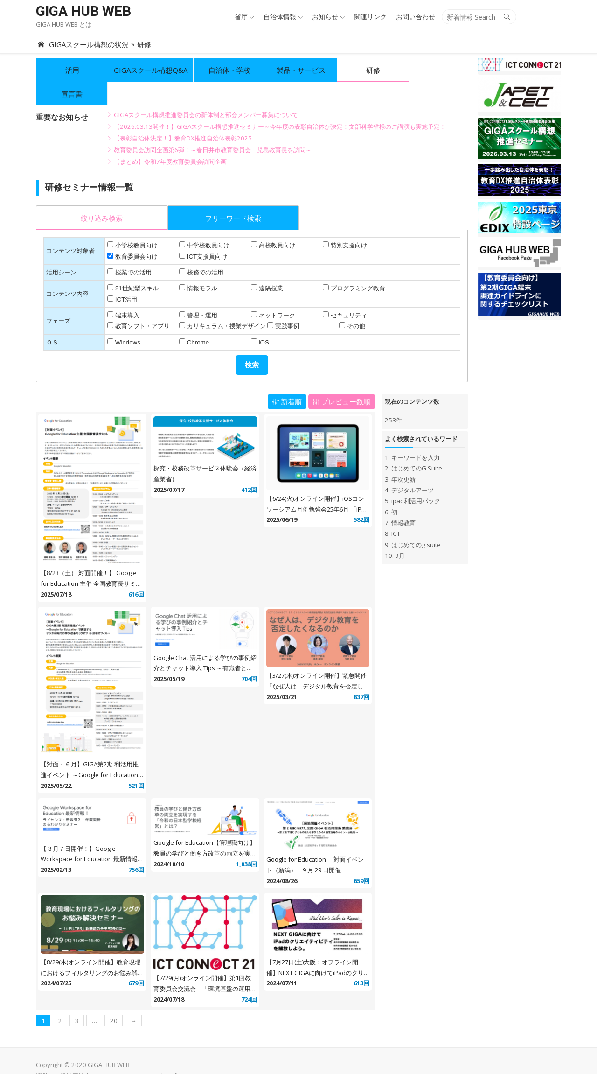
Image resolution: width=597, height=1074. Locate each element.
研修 (370, 70)
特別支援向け (349, 221)
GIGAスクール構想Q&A (147, 70)
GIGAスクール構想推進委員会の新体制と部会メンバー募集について (203, 91)
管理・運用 (200, 291)
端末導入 (124, 291)
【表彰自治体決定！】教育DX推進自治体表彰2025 (180, 114)
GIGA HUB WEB (80, 11)
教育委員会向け (133, 232)
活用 (69, 70)
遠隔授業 (269, 264)
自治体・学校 (226, 70)
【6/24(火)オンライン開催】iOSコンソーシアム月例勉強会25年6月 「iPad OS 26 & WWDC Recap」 (317, 486)
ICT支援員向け (205, 232)
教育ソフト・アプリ (139, 302)
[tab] (98, 194)
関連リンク (373, 16)
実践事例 (285, 302)
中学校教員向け (206, 221)
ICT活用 (123, 275)
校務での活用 (203, 248)
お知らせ (328, 16)
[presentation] (98, 194)
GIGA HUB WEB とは (60, 24)
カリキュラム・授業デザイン (224, 302)
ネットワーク (275, 291)
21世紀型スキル (133, 264)
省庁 (243, 16)
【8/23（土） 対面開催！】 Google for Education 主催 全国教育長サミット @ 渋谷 (88, 562)
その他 (355, 302)
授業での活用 (130, 248)
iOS (262, 318)
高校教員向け (275, 221)
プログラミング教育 (358, 264)
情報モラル (200, 264)
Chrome (196, 318)
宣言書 (441, 70)
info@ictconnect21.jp (195, 1057)
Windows (124, 318)
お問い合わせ (418, 16)
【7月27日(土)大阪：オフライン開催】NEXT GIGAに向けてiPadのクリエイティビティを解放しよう (317, 954)
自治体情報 (282, 16)
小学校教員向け (133, 221)
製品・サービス (297, 70)
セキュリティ (349, 291)
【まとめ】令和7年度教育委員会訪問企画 (167, 137)
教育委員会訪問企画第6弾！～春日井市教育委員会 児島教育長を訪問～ (209, 126)
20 (110, 1002)
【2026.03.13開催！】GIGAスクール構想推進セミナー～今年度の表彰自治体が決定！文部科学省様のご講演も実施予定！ (277, 102)
